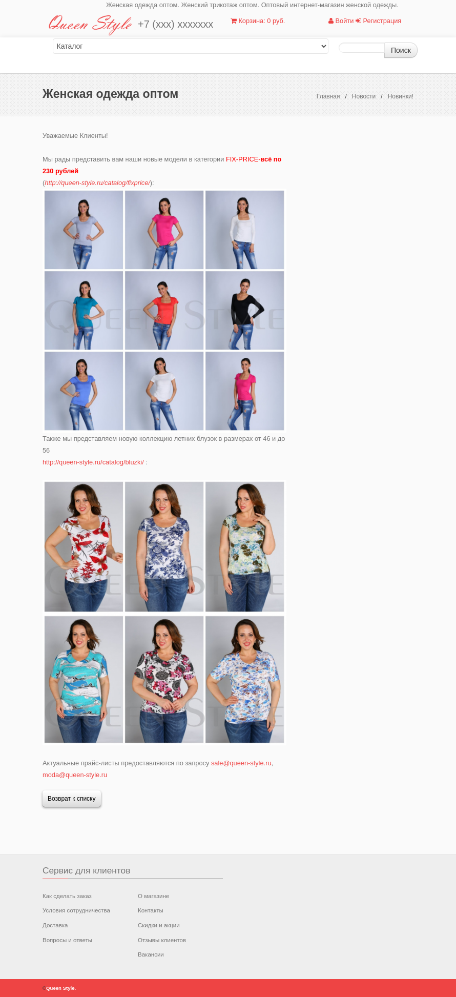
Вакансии (151, 954)
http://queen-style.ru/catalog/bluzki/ (93, 462)
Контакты (150, 910)
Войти (341, 21)
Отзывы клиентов (162, 940)
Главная (328, 96)
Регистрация (378, 21)
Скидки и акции (159, 925)
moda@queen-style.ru (75, 775)
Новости (364, 96)
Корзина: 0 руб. (258, 21)
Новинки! (400, 96)
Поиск (401, 50)
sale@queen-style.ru (241, 763)
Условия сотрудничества (76, 910)
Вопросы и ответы (67, 940)
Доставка (55, 925)
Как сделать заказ (67, 896)
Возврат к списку (72, 798)
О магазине (153, 896)
